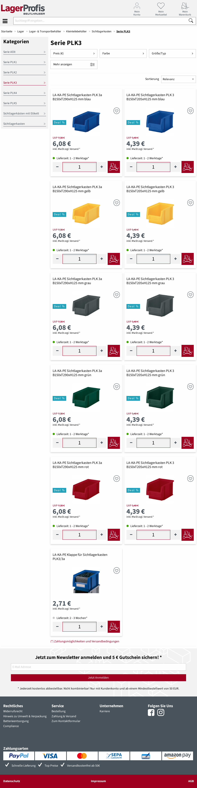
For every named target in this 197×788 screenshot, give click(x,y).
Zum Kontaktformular (66, 721)
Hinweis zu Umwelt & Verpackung (25, 716)
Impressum (98, 781)
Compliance (11, 726)
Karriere (105, 711)
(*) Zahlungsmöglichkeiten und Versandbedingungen (84, 641)
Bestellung (59, 711)
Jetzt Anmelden (98, 678)
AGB (191, 781)
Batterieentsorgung (16, 721)
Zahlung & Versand (64, 716)
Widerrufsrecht (12, 711)
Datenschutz (11, 781)
